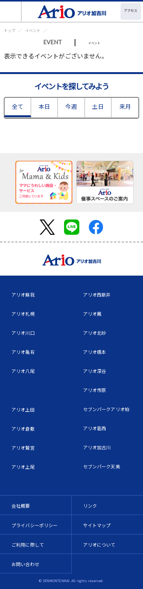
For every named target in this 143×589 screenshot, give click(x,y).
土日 (97, 106)
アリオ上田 (23, 409)
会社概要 (20, 505)
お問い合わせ (25, 564)
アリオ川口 (23, 332)
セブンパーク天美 (101, 466)
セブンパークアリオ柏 (106, 409)
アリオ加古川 (97, 447)
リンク (90, 505)
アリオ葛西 (94, 428)
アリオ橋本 (94, 352)
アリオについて (99, 544)
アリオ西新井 (97, 294)
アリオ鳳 (92, 313)
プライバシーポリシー (34, 525)
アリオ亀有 (23, 352)
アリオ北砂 (94, 332)
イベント (32, 30)
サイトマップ (97, 525)
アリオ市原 (94, 390)
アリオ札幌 (23, 313)
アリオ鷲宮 (23, 447)
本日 (44, 106)
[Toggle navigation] (11, 12)
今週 (71, 106)
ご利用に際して (27, 544)
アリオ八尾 (23, 371)
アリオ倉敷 (23, 428)
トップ (9, 30)
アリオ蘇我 (23, 294)
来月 (125, 106)
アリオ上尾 (23, 466)
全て (17, 106)
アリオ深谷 (94, 371)
